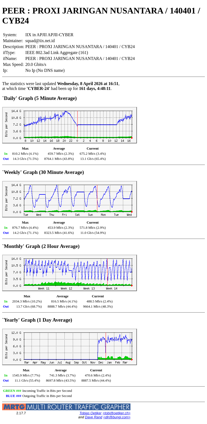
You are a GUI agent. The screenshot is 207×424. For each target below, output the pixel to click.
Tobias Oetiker (91, 413)
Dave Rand (93, 417)
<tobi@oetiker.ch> (116, 413)
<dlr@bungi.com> (116, 417)
